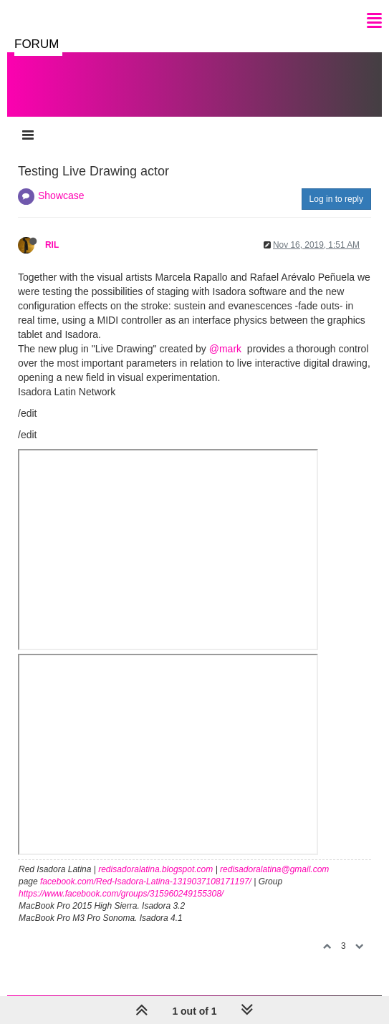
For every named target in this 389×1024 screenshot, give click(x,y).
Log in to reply (336, 199)
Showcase (61, 195)
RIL (52, 245)
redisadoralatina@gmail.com (274, 869)
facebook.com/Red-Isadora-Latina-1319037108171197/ (145, 881)
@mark (225, 348)
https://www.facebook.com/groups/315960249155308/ (121, 894)
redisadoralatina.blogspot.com (155, 869)
